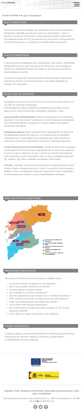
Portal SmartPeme (11, 15)
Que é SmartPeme (32, 15)
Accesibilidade (44, 394)
